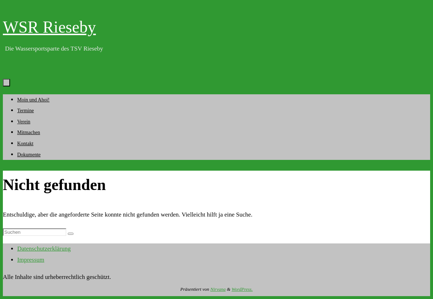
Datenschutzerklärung (44, 248)
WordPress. (242, 289)
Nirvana (218, 289)
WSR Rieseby (49, 27)
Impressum (30, 259)
